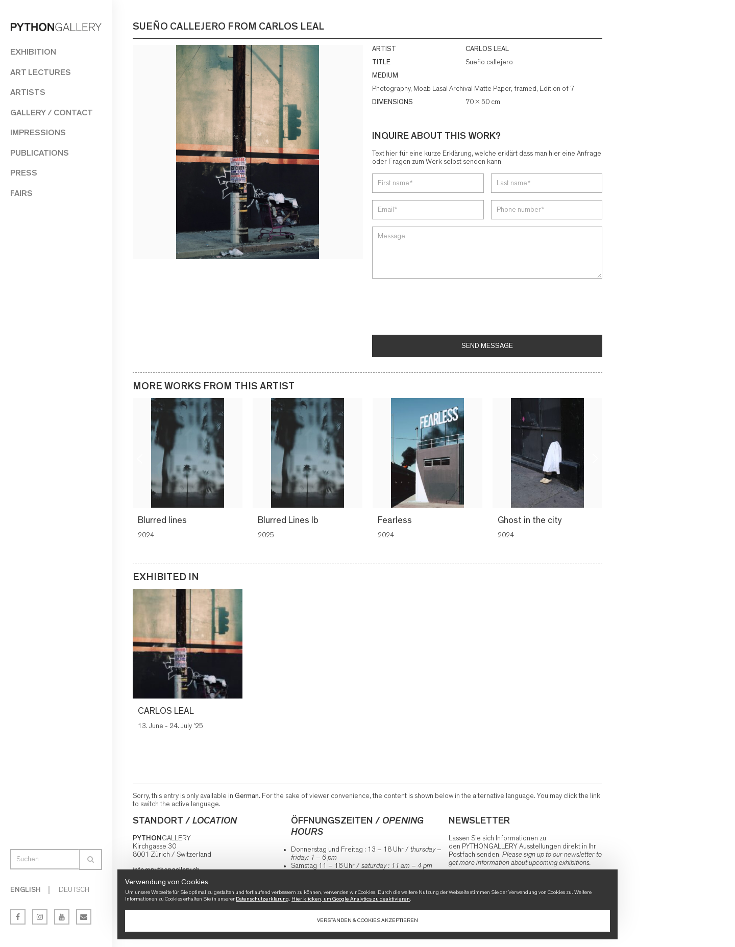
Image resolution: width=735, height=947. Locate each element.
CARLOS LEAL (487, 49)
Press (23, 172)
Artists (27, 92)
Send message (487, 346)
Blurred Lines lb (289, 520)
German (247, 796)
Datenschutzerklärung (262, 899)
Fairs (21, 193)
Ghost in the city (531, 520)
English (25, 889)
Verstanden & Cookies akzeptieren (367, 920)
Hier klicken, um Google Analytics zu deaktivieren (350, 899)
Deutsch (74, 889)
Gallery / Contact (51, 112)
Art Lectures (40, 72)
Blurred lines (163, 520)
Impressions (38, 132)
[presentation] (449, 308)
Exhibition (33, 51)
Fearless (396, 520)
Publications (39, 152)
